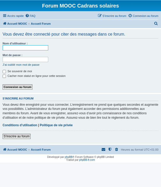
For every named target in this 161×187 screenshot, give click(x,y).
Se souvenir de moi (17, 71)
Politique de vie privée (56, 125)
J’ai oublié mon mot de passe (21, 64)
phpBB (69, 157)
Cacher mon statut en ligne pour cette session (34, 75)
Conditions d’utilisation (20, 125)
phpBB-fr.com (87, 159)
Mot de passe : (12, 55)
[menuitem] (30, 16)
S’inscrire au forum (17, 136)
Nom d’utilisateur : (15, 43)
